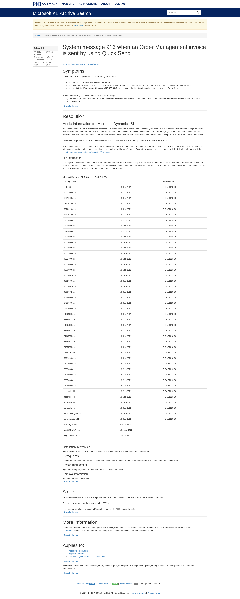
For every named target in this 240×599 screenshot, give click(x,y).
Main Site (68, 4)
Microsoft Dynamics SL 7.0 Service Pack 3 (88, 556)
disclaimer (78, 26)
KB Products (88, 4)
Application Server (77, 554)
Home (38, 35)
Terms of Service (138, 593)
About (105, 4)
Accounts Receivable (78, 551)
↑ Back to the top (70, 106)
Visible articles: (126, 584)
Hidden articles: (104, 584)
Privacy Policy (153, 593)
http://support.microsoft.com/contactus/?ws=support (89, 152)
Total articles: (83, 584)
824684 (69, 530)
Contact (120, 4)
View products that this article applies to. (81, 64)
